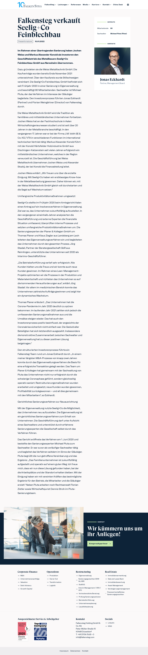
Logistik (51, 586)
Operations (53, 572)
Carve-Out (52, 579)
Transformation (54, 582)
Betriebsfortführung (85, 600)
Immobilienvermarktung (115, 576)
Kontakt (85, 651)
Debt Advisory (24, 586)
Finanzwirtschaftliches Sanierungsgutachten (114, 593)
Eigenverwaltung (84, 576)
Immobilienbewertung (115, 582)
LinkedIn (109, 623)
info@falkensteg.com (85, 637)
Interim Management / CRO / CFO (88, 589)
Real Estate (111, 572)
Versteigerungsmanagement (117, 589)
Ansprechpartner (100, 543)
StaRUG (80, 585)
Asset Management (114, 586)
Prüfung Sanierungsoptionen (88, 597)
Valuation (22, 582)
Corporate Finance (27, 572)
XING (108, 626)
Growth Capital (25, 589)
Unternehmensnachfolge (28, 579)
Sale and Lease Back (114, 579)
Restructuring (83, 572)
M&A (21, 576)
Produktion (52, 576)
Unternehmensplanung (86, 603)
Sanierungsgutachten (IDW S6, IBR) (87, 580)
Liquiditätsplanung (84, 607)
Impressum (64, 651)
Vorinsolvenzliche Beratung (87, 594)
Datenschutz (75, 651)
